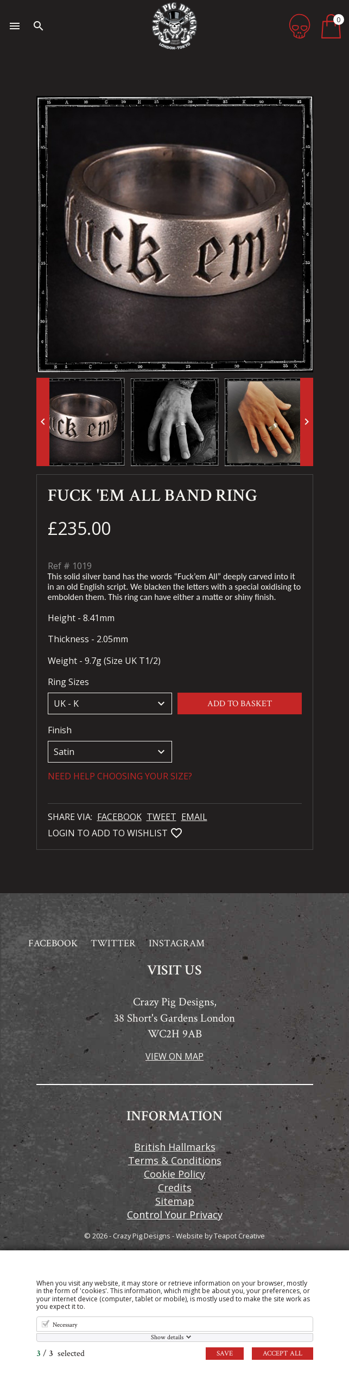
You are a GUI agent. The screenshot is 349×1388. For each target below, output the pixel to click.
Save (225, 1353)
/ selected (60, 1353)
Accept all (282, 1353)
